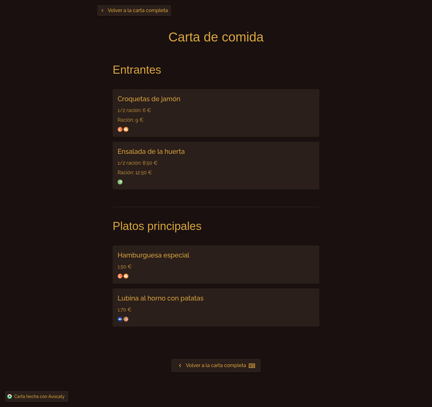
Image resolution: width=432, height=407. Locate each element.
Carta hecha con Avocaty (36, 396)
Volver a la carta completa (216, 365)
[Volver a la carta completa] (134, 10)
